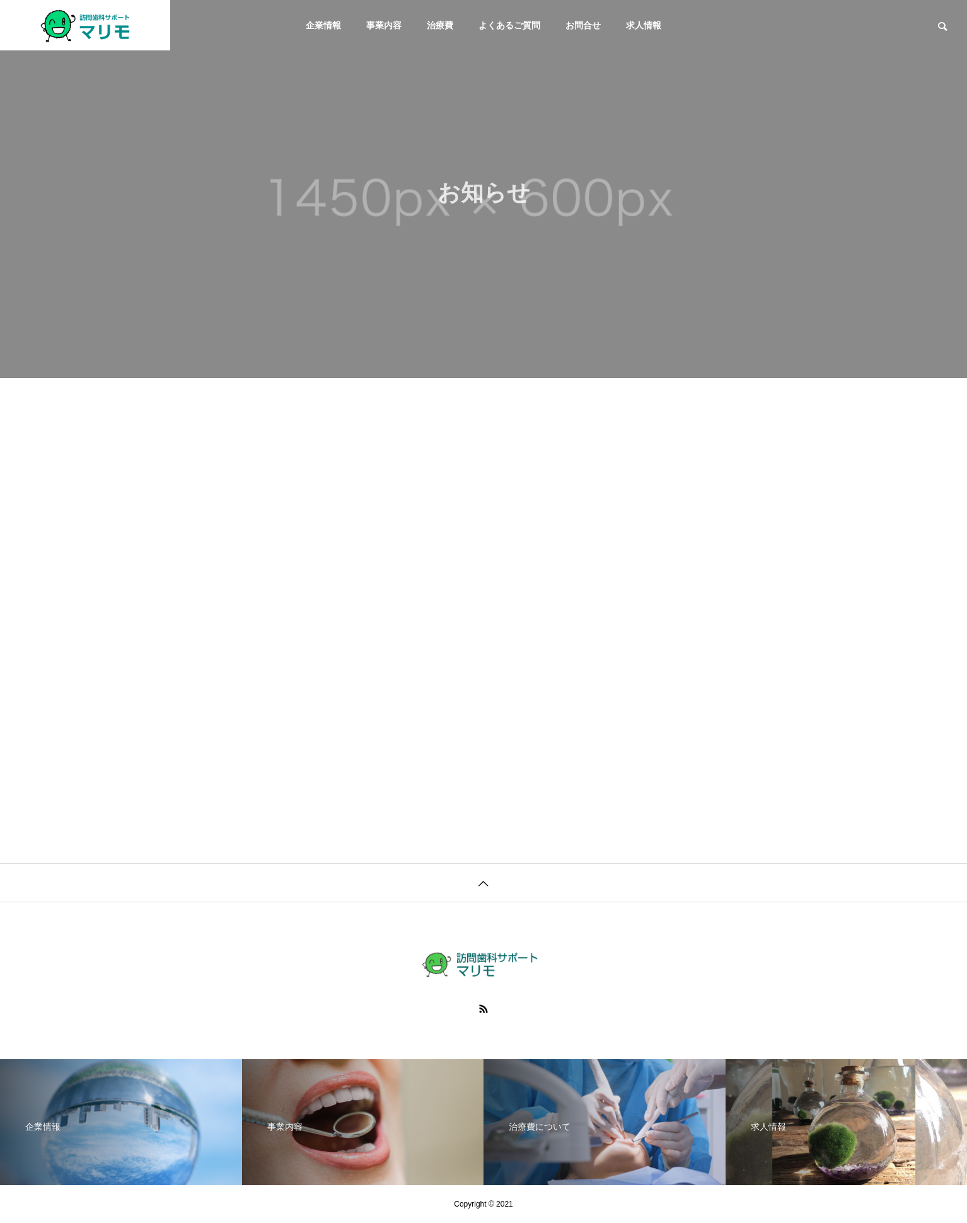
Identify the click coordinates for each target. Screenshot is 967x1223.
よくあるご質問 (509, 25)
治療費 (440, 25)
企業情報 (323, 25)
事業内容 (384, 25)
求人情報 (643, 25)
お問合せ (583, 25)
